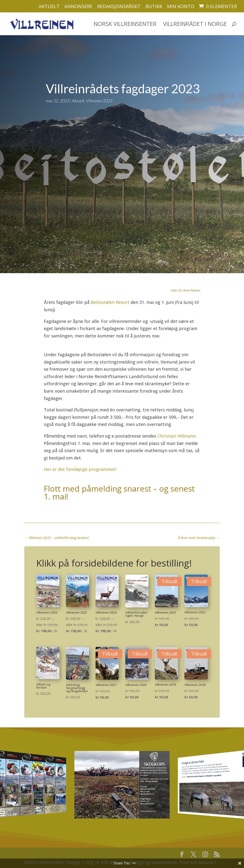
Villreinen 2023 (99, 91)
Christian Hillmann (177, 427)
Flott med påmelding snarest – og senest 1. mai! (119, 483)
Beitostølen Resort (110, 293)
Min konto (180, 7)
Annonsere (78, 7)
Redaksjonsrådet (119, 7)
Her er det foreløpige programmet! (80, 460)
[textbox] (122, 325)
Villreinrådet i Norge (195, 19)
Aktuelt (49, 7)
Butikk (153, 7)
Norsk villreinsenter (125, 19)
